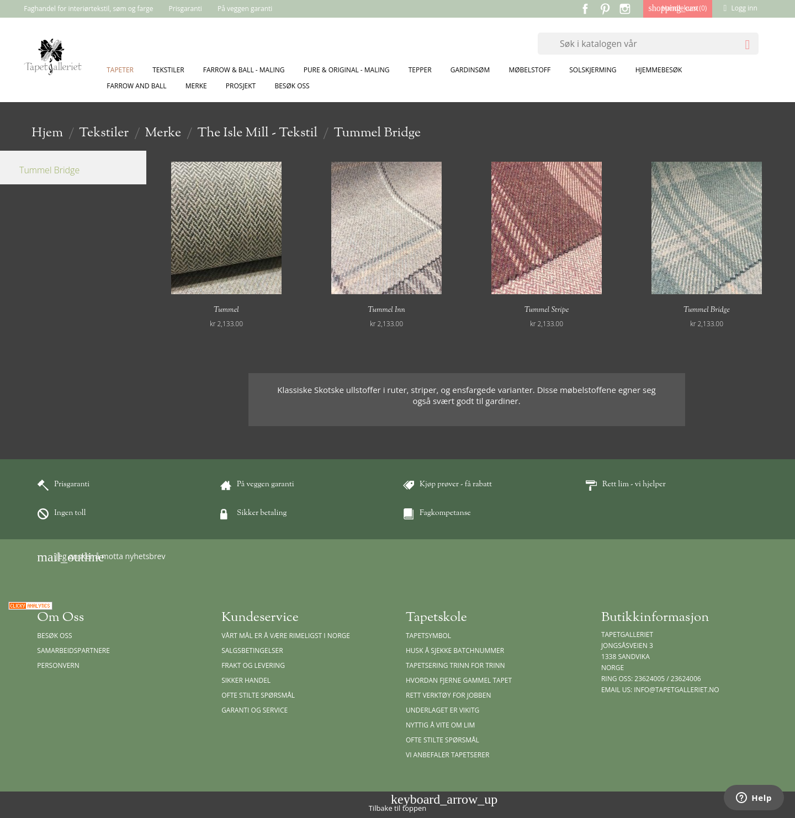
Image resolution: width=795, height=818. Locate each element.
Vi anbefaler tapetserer (447, 754)
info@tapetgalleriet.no (676, 689)
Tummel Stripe (546, 310)
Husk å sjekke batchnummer (455, 650)
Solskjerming (592, 70)
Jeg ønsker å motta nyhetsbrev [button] (101, 557)
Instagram (625, 9)
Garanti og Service (254, 710)
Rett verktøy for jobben (448, 695)
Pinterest (605, 9)
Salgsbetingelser (252, 650)
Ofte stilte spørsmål (258, 695)
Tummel (226, 310)
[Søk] (648, 44)
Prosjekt (241, 86)
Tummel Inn (386, 310)
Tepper (420, 70)
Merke (196, 86)
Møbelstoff (529, 70)
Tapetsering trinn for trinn (455, 665)
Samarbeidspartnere (73, 650)
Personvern (58, 665)
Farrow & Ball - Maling (244, 70)
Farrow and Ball (136, 86)
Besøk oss (291, 86)
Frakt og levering (253, 665)
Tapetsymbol (428, 635)
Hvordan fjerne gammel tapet (459, 680)
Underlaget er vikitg (442, 710)
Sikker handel (246, 680)
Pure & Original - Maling (347, 70)
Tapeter (120, 70)
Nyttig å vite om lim (440, 725)
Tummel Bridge (49, 170)
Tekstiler (168, 70)
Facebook (585, 9)
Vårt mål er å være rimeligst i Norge (285, 635)
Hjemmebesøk (658, 70)
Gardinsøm (470, 70)
